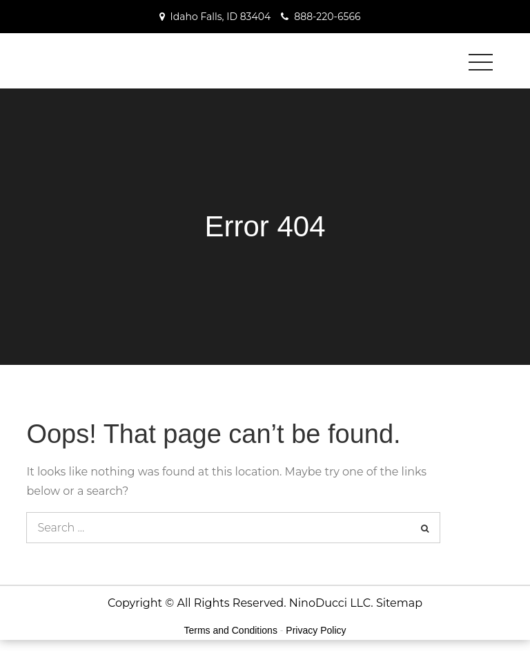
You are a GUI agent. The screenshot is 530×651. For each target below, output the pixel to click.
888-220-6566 (327, 16)
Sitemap (399, 603)
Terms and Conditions (230, 630)
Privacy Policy (316, 630)
